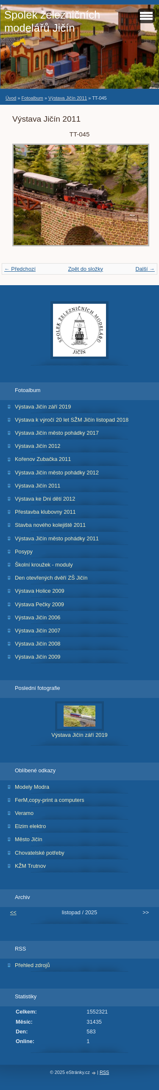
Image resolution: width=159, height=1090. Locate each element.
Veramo (24, 813)
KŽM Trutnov (30, 866)
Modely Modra (32, 787)
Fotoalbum (32, 98)
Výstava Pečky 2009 (39, 604)
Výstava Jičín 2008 (37, 643)
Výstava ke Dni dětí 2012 (45, 499)
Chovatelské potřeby (39, 853)
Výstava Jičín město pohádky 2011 (57, 538)
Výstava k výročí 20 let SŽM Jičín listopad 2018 (71, 420)
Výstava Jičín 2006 (37, 617)
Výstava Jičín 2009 (37, 657)
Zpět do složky (85, 269)
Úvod (11, 98)
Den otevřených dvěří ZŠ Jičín (51, 578)
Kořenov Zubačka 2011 (43, 459)
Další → (145, 269)
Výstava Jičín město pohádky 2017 (57, 433)
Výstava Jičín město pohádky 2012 (57, 472)
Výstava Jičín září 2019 (43, 406)
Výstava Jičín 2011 (67, 98)
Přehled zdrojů (32, 965)
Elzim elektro (30, 826)
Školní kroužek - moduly (44, 564)
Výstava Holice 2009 (39, 591)
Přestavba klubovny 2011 (45, 512)
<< (13, 912)
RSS (104, 1072)
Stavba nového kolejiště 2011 (50, 525)
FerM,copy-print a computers (49, 800)
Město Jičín (28, 839)
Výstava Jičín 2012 (37, 446)
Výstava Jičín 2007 (37, 630)
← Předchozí (20, 269)
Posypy (24, 551)
